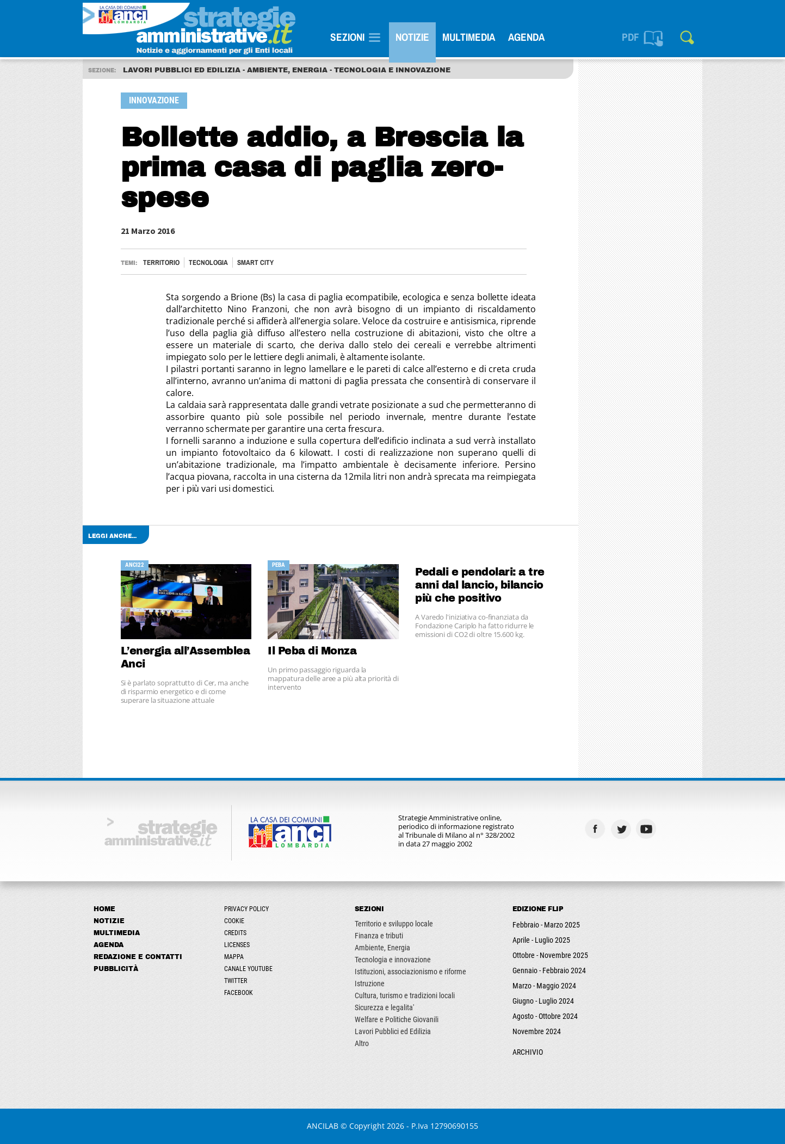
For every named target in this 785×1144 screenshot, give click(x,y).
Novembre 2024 (536, 1031)
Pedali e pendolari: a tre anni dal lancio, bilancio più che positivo (480, 585)
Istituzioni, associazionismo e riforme (410, 971)
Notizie (412, 37)
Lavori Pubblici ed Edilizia (393, 1031)
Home (104, 909)
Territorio (161, 262)
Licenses (237, 945)
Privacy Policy (246, 909)
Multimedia (468, 37)
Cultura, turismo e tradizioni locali (405, 995)
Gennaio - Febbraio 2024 (549, 970)
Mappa (234, 957)
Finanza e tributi (379, 935)
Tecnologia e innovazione (393, 959)
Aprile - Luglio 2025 (541, 940)
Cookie (234, 921)
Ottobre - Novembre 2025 (550, 955)
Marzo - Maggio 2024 (544, 985)
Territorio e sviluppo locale (394, 923)
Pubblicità (116, 969)
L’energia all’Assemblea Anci (185, 657)
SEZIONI (347, 37)
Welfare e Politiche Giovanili (396, 1019)
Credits (235, 933)
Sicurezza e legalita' (384, 1007)
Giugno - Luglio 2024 (543, 1001)
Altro (362, 1043)
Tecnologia (208, 262)
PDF (630, 37)
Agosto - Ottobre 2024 (545, 1016)
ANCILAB (322, 1126)
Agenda (526, 37)
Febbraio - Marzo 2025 (546, 924)
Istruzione (370, 983)
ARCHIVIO (527, 1052)
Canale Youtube (248, 969)
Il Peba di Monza (312, 651)
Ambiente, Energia (382, 947)
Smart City (255, 262)
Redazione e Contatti (138, 957)
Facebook (238, 993)
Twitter (235, 981)
